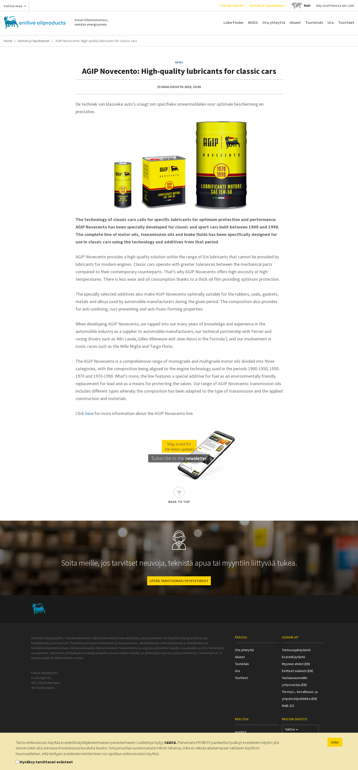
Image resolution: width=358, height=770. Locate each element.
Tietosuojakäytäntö (296, 650)
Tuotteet (346, 22)
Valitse (291, 730)
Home (8, 41)
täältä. (170, 742)
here (89, 413)
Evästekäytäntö (293, 657)
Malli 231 (288, 705)
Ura (330, 22)
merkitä (240, 732)
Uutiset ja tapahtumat (267, 5)
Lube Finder (234, 22)
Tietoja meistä (231, 5)
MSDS (253, 22)
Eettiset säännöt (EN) (297, 671)
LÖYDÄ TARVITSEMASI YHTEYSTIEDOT (179, 581)
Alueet (295, 22)
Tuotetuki (314, 22)
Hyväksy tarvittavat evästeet (46, 761)
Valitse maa (15, 7)
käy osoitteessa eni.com (335, 5)
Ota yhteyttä (273, 22)
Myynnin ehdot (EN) (296, 664)
